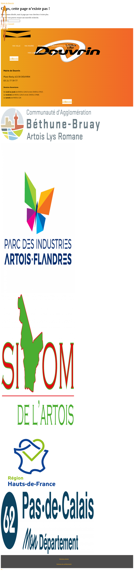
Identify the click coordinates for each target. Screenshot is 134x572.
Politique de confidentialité (64, 564)
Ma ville (16, 46)
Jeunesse (42, 46)
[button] (17, 45)
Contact (57, 53)
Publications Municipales (63, 46)
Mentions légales (64, 559)
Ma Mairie (29, 46)
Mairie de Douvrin (7, 3)
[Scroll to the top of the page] (1, 569)
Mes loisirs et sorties (38, 53)
